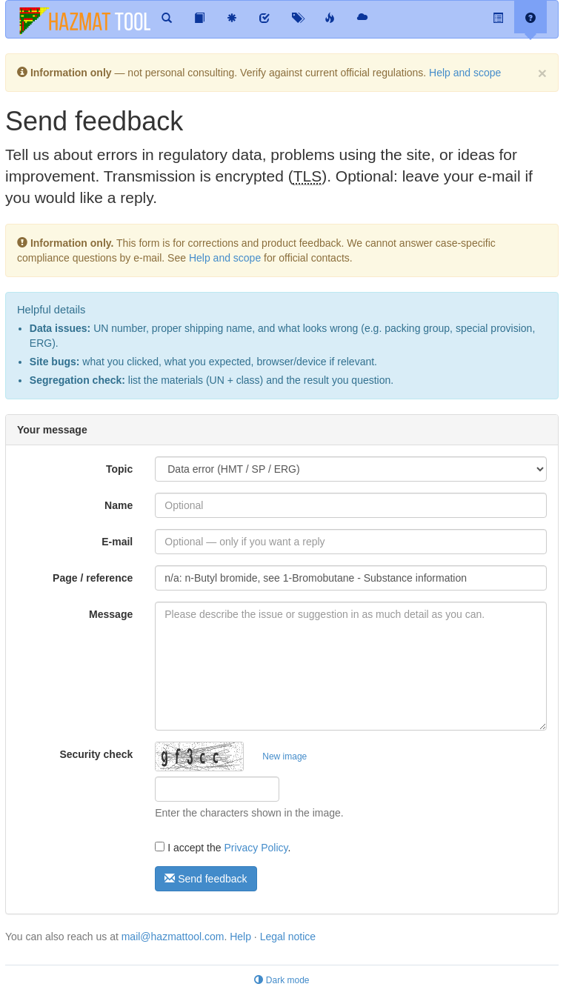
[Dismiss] (542, 73)
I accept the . (222, 848)
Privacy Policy (255, 848)
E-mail (117, 542)
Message (111, 614)
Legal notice (288, 936)
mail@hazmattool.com (173, 936)
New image (284, 756)
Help (240, 936)
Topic (119, 469)
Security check (96, 754)
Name (118, 505)
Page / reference (93, 578)
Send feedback (205, 879)
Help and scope (465, 73)
